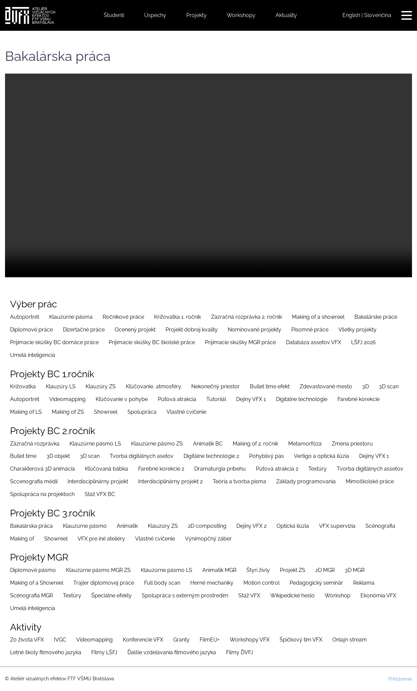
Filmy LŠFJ (104, 652)
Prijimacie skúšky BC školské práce (152, 342)
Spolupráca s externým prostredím (185, 595)
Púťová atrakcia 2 (277, 469)
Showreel (105, 412)
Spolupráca (142, 412)
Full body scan (162, 583)
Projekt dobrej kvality (192, 329)
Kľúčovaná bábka (106, 469)
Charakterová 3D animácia (42, 469)
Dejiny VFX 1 (251, 399)
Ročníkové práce (123, 317)
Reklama (364, 583)
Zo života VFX (27, 639)
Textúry (317, 469)
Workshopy (241, 15)
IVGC (60, 639)
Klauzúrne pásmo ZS (157, 443)
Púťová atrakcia (177, 399)
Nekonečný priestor (215, 386)
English (351, 15)
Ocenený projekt (135, 329)
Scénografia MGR (31, 595)
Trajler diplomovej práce (103, 583)
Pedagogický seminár (316, 583)
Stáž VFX (249, 595)
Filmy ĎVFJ (239, 652)
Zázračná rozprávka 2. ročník (246, 317)
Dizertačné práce (84, 329)
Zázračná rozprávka (35, 443)
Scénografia (380, 526)
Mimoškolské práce (370, 481)
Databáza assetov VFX (313, 342)
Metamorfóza (305, 443)
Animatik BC (208, 443)
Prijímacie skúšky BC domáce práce (54, 342)
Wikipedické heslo (292, 595)
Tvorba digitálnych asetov (142, 456)
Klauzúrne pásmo (85, 526)
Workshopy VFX (250, 639)
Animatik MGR (219, 570)
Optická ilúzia (293, 526)
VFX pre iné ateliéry (101, 538)
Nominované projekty (254, 329)
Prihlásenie (400, 679)
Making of (22, 538)
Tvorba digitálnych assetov (370, 469)
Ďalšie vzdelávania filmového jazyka (171, 652)
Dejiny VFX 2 (251, 526)
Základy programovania (306, 481)
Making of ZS (68, 412)
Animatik (127, 526)
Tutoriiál (216, 399)
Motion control (261, 583)
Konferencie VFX (143, 639)
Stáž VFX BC (100, 494)
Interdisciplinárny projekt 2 (170, 481)
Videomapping (67, 399)
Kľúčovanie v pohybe (122, 399)
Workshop (337, 595)
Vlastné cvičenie (186, 412)
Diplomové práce (31, 329)
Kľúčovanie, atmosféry (153, 386)
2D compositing (207, 526)
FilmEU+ (210, 639)
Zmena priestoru (352, 443)
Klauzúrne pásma (71, 317)
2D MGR (325, 570)
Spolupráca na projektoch (42, 494)
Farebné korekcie (358, 399)
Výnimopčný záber (208, 538)
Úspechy (155, 15)
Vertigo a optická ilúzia (321, 456)
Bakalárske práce (375, 317)
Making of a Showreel (36, 583)
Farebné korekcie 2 (161, 469)
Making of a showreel (318, 317)
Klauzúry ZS (101, 386)
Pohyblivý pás (266, 456)
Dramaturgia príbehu (220, 469)
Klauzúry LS (61, 386)
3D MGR (354, 570)
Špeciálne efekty (111, 595)
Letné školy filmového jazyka (45, 652)
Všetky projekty (357, 329)
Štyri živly (258, 570)
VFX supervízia (337, 526)
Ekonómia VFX (378, 595)
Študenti (114, 15)
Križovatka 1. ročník (177, 317)
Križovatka (23, 386)
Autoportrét (24, 317)
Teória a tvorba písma (239, 481)
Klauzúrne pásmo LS (95, 443)
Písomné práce (309, 329)
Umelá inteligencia (32, 355)
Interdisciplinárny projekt (98, 481)
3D (365, 386)
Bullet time (23, 456)
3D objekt (58, 456)
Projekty (196, 15)
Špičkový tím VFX (301, 639)
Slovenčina (377, 15)
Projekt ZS (292, 570)
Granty (181, 639)
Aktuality (286, 15)
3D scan (389, 386)
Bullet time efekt (270, 386)
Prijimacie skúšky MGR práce (240, 342)
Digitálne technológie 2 (211, 456)
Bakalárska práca (31, 526)
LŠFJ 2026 (363, 342)
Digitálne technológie (301, 399)
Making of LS (26, 412)
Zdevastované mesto (326, 386)
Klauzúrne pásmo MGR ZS (98, 570)
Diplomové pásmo (33, 570)
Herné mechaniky (211, 583)
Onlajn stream (349, 639)
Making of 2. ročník (255, 443)
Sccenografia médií (34, 481)
